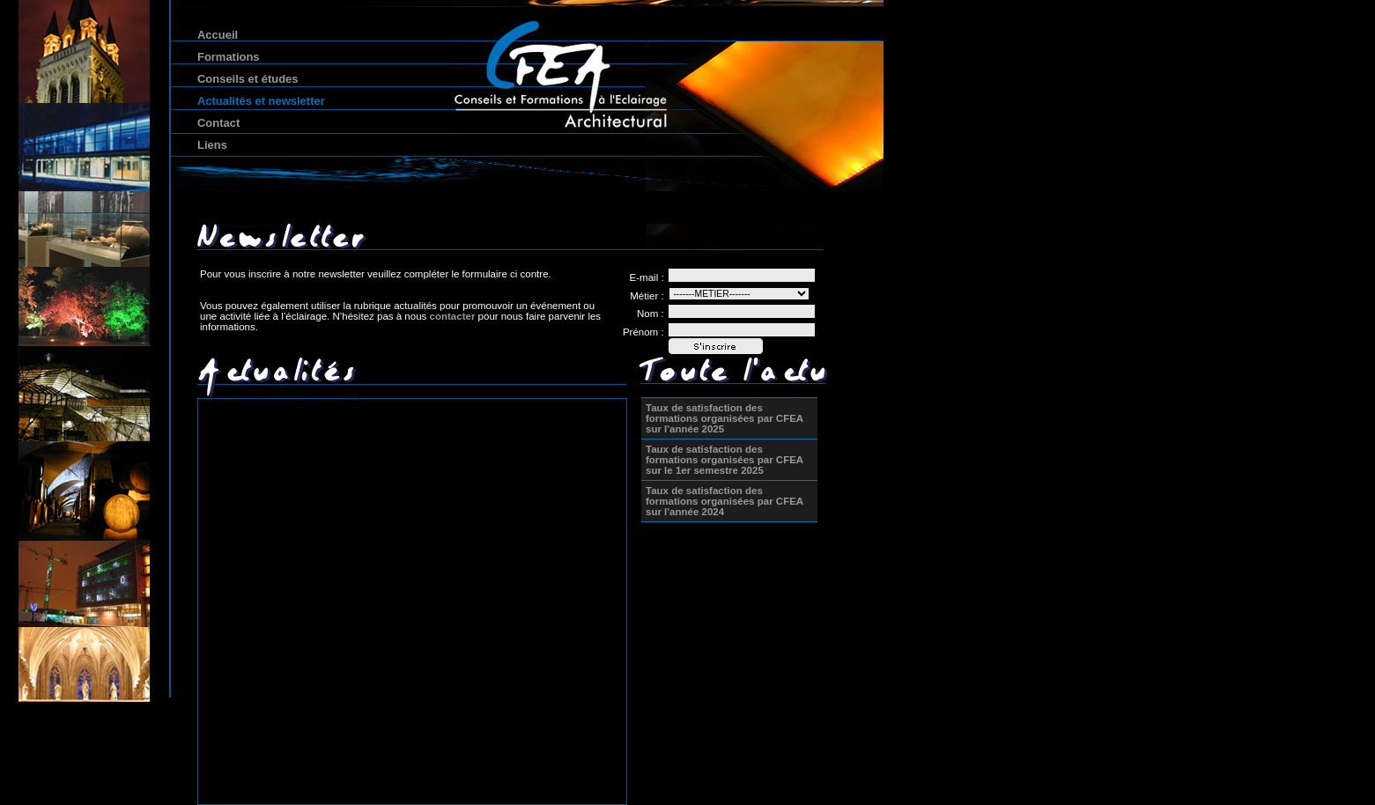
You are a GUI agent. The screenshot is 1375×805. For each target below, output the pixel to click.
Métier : (646, 296)
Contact (218, 122)
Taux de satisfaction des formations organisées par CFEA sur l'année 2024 (724, 501)
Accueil (217, 34)
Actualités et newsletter (261, 100)
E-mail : (647, 277)
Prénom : (643, 332)
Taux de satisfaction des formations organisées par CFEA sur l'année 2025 (724, 418)
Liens (212, 144)
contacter (453, 316)
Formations (228, 56)
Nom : (650, 313)
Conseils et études (247, 78)
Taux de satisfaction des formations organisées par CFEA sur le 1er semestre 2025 (724, 460)
